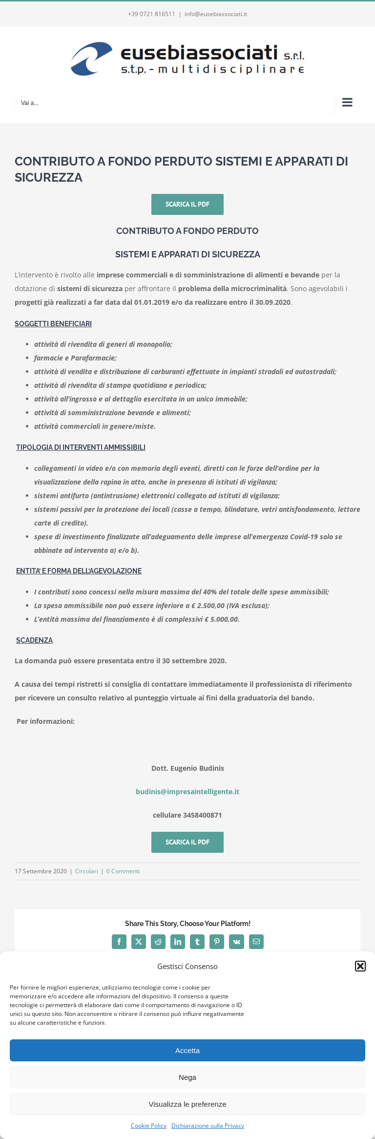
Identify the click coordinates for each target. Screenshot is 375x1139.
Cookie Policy (149, 1125)
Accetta (187, 1050)
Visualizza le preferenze (188, 1104)
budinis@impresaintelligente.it (187, 791)
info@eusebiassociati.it (216, 14)
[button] (360, 966)
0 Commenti (123, 871)
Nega (187, 1077)
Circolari (86, 871)
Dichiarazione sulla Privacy (207, 1125)
